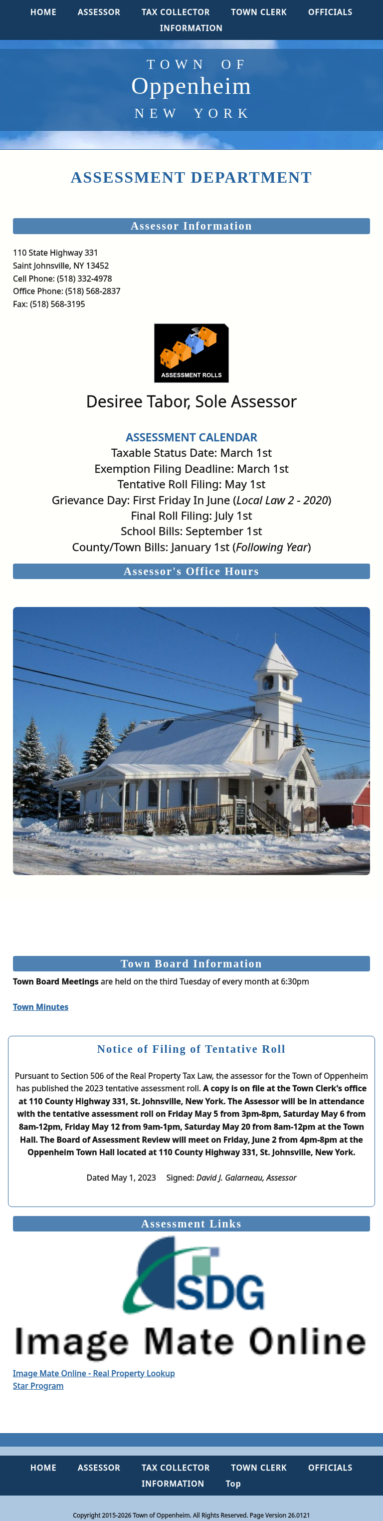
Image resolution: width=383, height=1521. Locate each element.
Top (233, 1483)
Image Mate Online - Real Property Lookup (191, 1307)
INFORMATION (191, 27)
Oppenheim (191, 88)
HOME (43, 11)
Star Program (38, 1385)
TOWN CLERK (259, 11)
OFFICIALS (330, 11)
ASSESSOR (99, 11)
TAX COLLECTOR (176, 11)
